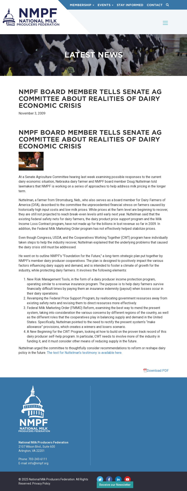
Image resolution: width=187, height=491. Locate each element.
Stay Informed (130, 5)
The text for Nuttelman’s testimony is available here (84, 353)
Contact (155, 5)
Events (105, 5)
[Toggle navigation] (165, 26)
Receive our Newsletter (115, 484)
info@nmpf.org (38, 463)
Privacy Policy (41, 483)
